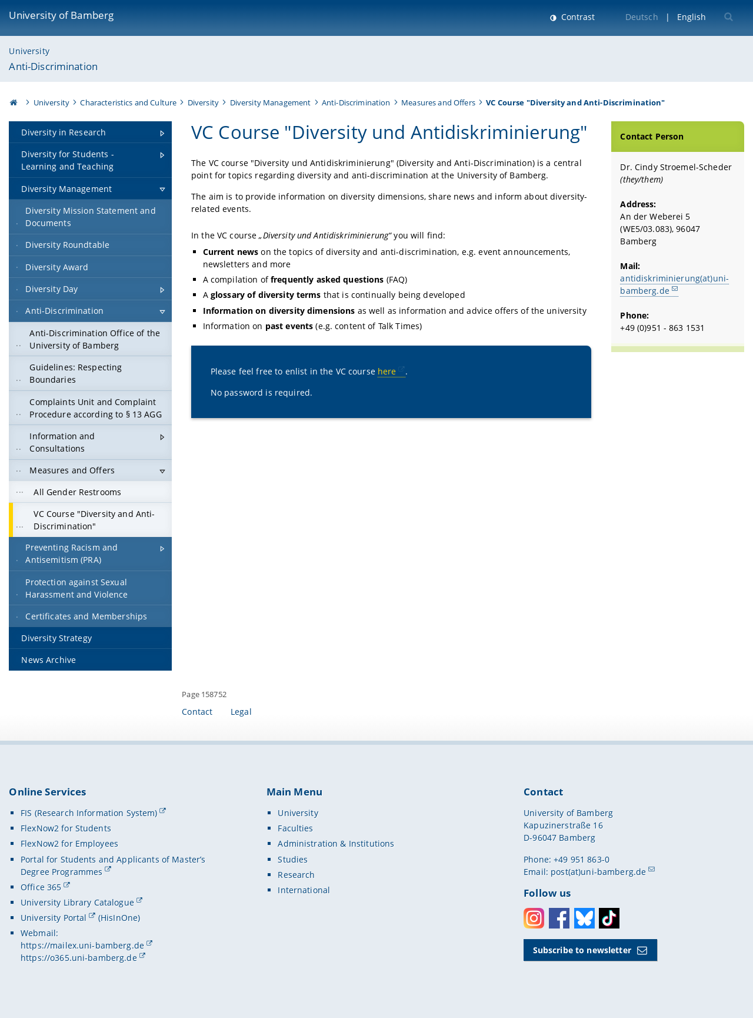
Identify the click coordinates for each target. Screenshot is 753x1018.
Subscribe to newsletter (582, 950)
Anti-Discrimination (53, 66)
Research (296, 874)
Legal (241, 711)
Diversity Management (270, 102)
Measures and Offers (438, 102)
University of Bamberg (61, 15)
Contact (197, 711)
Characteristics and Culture (128, 102)
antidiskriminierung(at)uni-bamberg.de (674, 284)
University (29, 51)
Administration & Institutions (336, 843)
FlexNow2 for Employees (69, 843)
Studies (293, 859)
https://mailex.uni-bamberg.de (82, 945)
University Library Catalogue (77, 902)
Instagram (534, 918)
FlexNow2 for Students (66, 828)
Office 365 (41, 887)
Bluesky (584, 918)
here (387, 371)
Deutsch (641, 16)
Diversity (203, 102)
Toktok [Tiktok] (609, 918)
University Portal (53, 917)
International (304, 890)
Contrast (577, 16)
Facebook (559, 918)
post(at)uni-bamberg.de (598, 871)
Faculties (295, 828)
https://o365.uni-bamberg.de (79, 957)
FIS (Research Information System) (89, 812)
